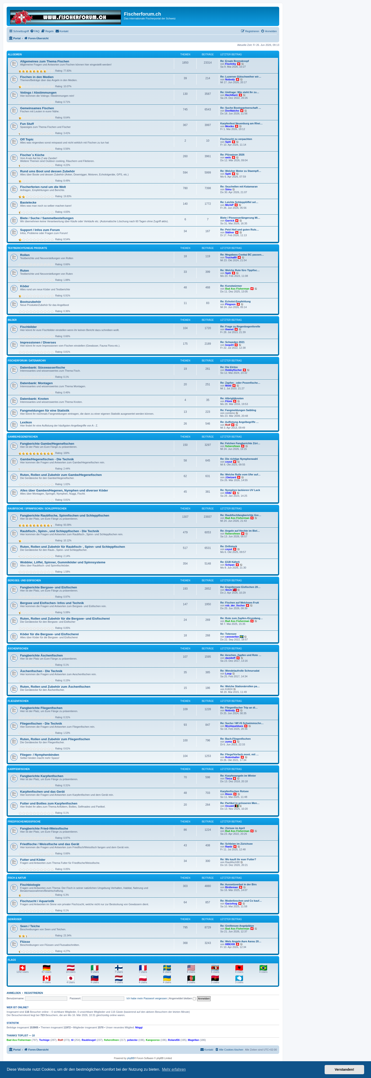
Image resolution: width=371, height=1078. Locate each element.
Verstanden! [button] (344, 1069)
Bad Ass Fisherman (237, 288)
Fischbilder (28, 327)
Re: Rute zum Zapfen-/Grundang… (241, 618)
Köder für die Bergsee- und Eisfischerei (49, 634)
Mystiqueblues (234, 726)
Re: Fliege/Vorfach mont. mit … (239, 754)
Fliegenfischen (18, 701)
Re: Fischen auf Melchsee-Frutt (239, 602)
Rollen (25, 255)
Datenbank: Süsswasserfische (42, 367)
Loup (228, 673)
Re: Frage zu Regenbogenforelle (240, 326)
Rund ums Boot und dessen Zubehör (47, 171)
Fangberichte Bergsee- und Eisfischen (48, 587)
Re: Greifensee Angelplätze (237, 925)
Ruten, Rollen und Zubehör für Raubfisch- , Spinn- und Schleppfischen (72, 546)
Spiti (228, 141)
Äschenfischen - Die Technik (41, 671)
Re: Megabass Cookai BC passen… (242, 254)
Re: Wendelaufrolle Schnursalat (239, 670)
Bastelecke (28, 202)
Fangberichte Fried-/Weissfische (44, 828)
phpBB (130, 1058)
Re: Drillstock (228, 546)
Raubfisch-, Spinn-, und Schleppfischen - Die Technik (59, 531)
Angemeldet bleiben (182, 998)
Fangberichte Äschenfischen (41, 655)
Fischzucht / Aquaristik (37, 901)
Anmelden (14, 992)
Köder (24, 286)
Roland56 (174, 1040)
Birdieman (231, 887)
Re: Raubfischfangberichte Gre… (240, 515)
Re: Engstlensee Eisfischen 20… (240, 587)
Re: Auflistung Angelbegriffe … (239, 422)
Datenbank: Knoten (34, 398)
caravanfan (232, 636)
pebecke (132, 1040)
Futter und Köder (32, 859)
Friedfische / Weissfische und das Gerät (49, 844)
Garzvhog (231, 903)
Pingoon (230, 304)
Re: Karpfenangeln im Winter (238, 775)
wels (228, 157)
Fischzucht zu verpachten (236, 139)
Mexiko (229, 126)
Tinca (228, 778)
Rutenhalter (232, 757)
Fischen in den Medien (36, 77)
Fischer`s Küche (32, 155)
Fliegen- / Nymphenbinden (39, 754)
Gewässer (15, 919)
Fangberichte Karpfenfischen (41, 776)
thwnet (229, 329)
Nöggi (138, 1027)
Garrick (229, 220)
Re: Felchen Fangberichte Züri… (240, 443)
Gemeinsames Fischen (37, 108)
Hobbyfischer (233, 370)
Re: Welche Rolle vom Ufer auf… (240, 474)
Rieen (228, 794)
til (72, 1040)
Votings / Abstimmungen (38, 92)
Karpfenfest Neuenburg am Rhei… (241, 123)
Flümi (228, 401)
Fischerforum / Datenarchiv (27, 360)
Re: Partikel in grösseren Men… (240, 803)
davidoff (230, 657)
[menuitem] (35, 31)
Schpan (230, 564)
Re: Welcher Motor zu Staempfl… (240, 171)
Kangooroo (153, 1040)
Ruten (24, 270)
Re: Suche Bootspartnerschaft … (240, 107)
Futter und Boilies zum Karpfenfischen (48, 803)
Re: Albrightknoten (232, 398)
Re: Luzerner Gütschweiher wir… (240, 76)
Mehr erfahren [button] (174, 1069)
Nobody (230, 79)
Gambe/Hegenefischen (23, 436)
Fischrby (230, 63)
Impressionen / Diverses (38, 342)
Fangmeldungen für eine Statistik (44, 410)
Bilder (12, 320)
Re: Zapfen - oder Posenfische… (240, 382)
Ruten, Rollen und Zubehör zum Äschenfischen (55, 686)
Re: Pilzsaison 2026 (232, 154)
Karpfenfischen (19, 769)
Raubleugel (89, 1040)
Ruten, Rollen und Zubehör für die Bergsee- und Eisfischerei (65, 618)
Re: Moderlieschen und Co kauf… (241, 900)
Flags (12, 960)
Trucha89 (231, 257)
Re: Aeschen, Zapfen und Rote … (240, 655)
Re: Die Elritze (229, 367)
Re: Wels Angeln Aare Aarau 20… (240, 941)
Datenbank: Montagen (36, 383)
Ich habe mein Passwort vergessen (147, 998)
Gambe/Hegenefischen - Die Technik (47, 459)
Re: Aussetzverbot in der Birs (238, 884)
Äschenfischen (18, 648)
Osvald (229, 805)
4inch (228, 589)
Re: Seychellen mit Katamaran (239, 186)
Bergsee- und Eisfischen (24, 580)
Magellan (193, 1040)
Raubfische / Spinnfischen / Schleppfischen (37, 508)
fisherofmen (232, 446)
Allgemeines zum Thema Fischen (44, 61)
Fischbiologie (30, 885)
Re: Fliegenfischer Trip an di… (239, 707)
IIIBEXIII (230, 944)
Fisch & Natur (17, 878)
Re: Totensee (228, 633)
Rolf (227, 424)
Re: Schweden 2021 (232, 342)
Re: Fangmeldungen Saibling (238, 410)
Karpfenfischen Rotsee (234, 791)
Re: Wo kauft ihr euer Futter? (238, 859)
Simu (228, 189)
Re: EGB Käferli (230, 562)
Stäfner (229, 232)
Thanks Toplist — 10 (21, 1035)
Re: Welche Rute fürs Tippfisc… (240, 270)
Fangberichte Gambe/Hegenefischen (47, 443)
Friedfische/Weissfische (24, 821)
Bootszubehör (30, 302)
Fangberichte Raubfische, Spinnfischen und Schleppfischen (64, 515)
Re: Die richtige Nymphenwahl (239, 458)
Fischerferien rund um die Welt (43, 187)
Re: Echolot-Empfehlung (235, 301)
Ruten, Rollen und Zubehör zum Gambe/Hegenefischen (61, 475)
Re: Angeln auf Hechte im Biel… (240, 530)
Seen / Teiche (30, 926)
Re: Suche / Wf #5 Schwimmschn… (242, 723)
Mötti (228, 385)
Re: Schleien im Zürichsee (236, 843)
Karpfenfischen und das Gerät (42, 791)
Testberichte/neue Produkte (27, 248)
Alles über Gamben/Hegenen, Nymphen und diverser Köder (64, 490)
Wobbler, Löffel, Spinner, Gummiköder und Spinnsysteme (62, 562)
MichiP (229, 205)
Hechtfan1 (231, 95)
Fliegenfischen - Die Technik (41, 723)
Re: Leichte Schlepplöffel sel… (239, 202)
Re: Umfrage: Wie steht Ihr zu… (239, 92)
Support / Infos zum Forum (40, 230)
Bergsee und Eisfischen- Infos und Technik (52, 603)
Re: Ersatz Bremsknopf (234, 61)
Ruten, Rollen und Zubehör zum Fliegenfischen (55, 739)
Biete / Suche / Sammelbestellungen (47, 218)
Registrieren (33, 992)
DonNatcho (232, 110)
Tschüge (44, 1040)
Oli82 (228, 492)
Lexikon (26, 422)
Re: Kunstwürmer (231, 285)
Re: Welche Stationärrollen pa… (240, 686)
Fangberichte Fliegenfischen (41, 708)
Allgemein (15, 54)
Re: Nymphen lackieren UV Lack (240, 490)
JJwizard (230, 477)
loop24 (229, 344)
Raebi (228, 846)
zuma (228, 741)
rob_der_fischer (235, 605)
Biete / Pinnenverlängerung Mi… (240, 217)
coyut (228, 461)
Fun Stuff (27, 124)
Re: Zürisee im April (232, 828)
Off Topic (27, 139)
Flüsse (25, 941)
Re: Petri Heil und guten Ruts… (239, 229)
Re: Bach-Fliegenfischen (235, 738)
